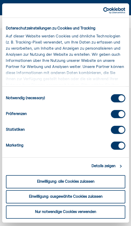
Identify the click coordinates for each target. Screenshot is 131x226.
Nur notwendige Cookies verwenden (65, 212)
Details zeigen (103, 166)
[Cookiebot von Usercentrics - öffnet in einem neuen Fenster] (103, 10)
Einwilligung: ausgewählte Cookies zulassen (65, 197)
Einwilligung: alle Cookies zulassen (65, 181)
